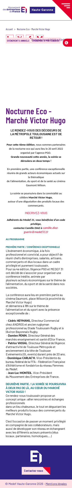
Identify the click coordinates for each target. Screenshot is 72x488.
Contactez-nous (33, 470)
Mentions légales (56, 483)
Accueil (9, 29)
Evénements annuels (18, 40)
